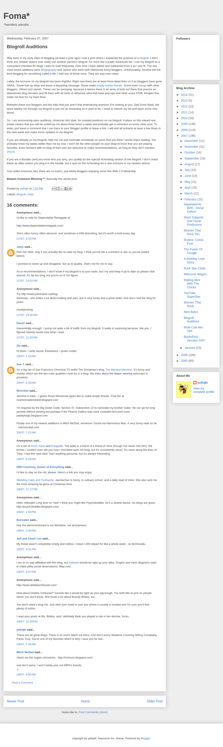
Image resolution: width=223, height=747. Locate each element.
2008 (184, 130)
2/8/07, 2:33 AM (26, 382)
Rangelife (57, 446)
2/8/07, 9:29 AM (26, 459)
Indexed (73, 562)
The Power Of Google (193, 251)
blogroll (144, 58)
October (190, 152)
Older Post (155, 701)
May (187, 181)
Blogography (49, 69)
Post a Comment (22, 682)
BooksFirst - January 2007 (194, 338)
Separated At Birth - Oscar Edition (194, 208)
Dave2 (21, 323)
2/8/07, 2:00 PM (26, 530)
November (191, 146)
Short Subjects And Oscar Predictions (193, 221)
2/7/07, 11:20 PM (27, 337)
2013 (184, 100)
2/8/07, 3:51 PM (26, 549)
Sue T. (21, 364)
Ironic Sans (38, 446)
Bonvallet (23, 520)
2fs (19, 345)
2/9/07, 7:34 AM (26, 644)
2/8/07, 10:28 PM (27, 621)
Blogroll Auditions (191, 319)
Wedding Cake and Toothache (35, 480)
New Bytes (191, 312)
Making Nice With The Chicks (192, 283)
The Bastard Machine (118, 369)
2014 (184, 94)
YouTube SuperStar (192, 294)
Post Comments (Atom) (93, 712)
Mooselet (23, 390)
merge (142, 85)
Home (85, 701)
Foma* (16, 16)
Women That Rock (192, 304)
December (191, 141)
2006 (184, 355)
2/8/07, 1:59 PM (26, 512)
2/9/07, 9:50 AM (26, 674)
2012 (184, 106)
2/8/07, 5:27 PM (26, 571)
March (189, 193)
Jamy (20, 246)
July (187, 170)
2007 (184, 135)
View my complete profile (203, 390)
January (190, 347)
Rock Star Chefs (195, 268)
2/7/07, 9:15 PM (26, 238)
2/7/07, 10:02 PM (27, 280)
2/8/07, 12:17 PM (27, 489)
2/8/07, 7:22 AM (26, 432)
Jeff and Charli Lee (29, 538)
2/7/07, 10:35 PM (27, 315)
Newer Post (15, 701)
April (187, 187)
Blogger (145, 738)
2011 (184, 112)
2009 (184, 124)
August (189, 164)
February (190, 199)
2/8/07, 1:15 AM (26, 356)
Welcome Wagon (195, 274)
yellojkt (21, 629)
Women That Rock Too (192, 232)
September (192, 158)
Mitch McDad (25, 652)
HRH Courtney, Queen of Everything (40, 467)
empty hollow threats (109, 85)
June (188, 175)
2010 (184, 118)
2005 (184, 360)
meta (30, 194)
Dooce (11, 151)
